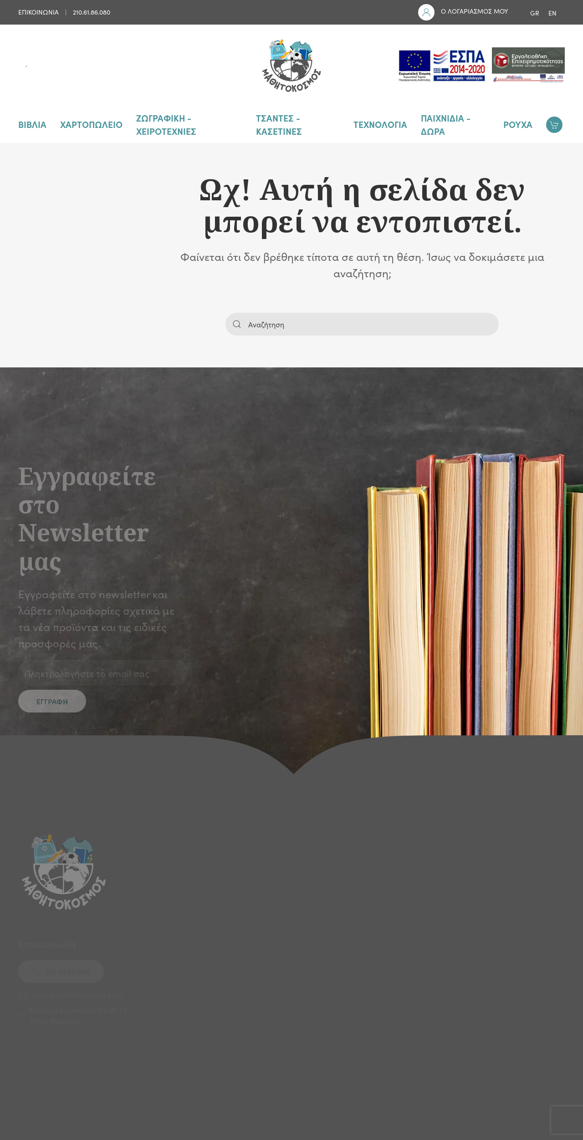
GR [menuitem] (534, 12)
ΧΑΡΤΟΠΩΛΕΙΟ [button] (91, 124)
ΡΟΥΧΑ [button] (517, 124)
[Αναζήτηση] (362, 324)
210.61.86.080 (91, 11)
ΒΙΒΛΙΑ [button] (32, 124)
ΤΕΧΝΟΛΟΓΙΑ (380, 124)
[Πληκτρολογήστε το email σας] (103, 672)
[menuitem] (535, 12)
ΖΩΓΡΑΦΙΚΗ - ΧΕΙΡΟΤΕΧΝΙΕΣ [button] (166, 124)
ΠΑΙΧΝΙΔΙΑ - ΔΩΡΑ (445, 124)
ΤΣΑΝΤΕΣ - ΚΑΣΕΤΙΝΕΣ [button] (279, 124)
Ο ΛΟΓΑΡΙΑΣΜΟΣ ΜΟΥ (474, 10)
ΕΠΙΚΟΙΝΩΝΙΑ (38, 11)
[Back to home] (291, 65)
